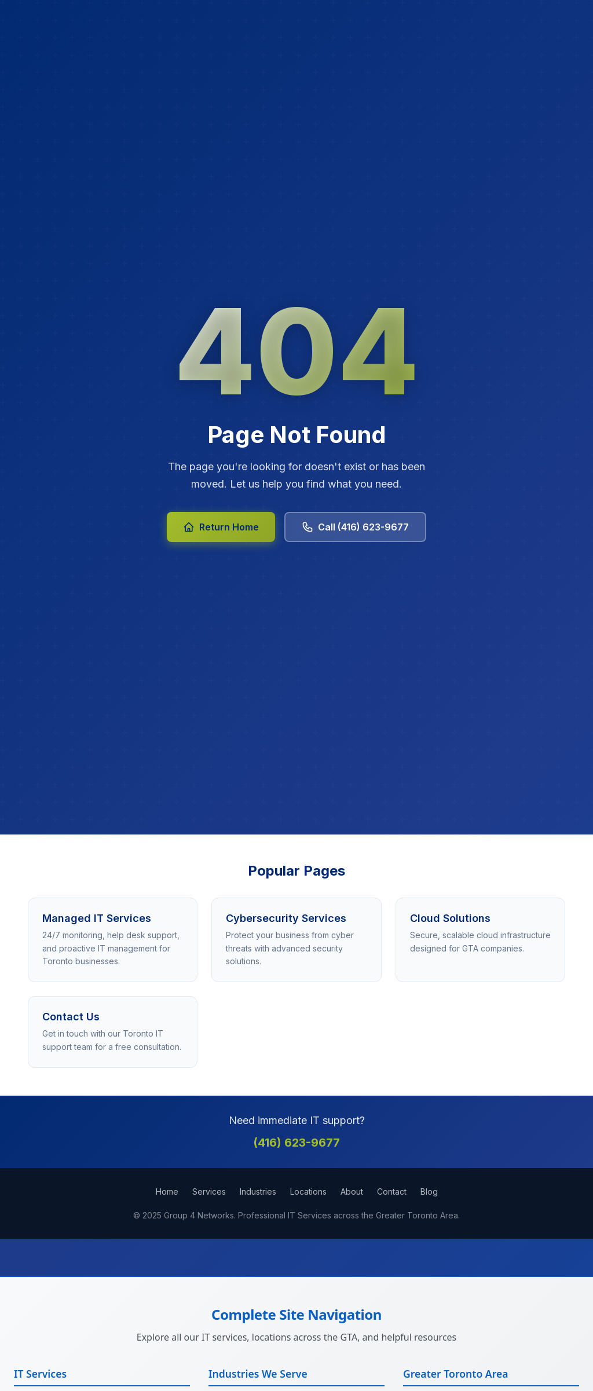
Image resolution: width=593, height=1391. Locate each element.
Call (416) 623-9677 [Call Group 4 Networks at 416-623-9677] (355, 527)
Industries (258, 1191)
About (352, 1191)
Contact (392, 1191)
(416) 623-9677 (296, 1143)
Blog (429, 1191)
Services (209, 1191)
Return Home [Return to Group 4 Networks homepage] (221, 527)
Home (167, 1191)
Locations (308, 1191)
